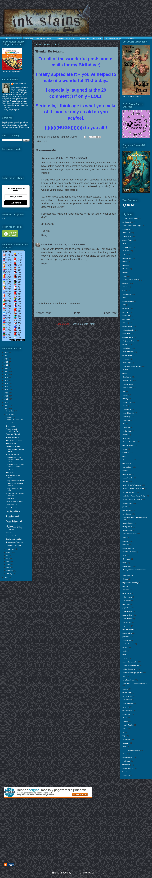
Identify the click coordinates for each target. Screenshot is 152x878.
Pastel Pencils (127, 619)
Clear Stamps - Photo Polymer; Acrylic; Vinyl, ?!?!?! (15, 459)
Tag (123, 732)
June (8, 558)
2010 (6, 402)
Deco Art (125, 359)
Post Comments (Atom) (83, 324)
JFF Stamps (126, 510)
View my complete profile (11, 110)
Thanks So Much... (12, 437)
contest (125, 344)
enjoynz (76, 872)
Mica (124, 555)
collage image (127, 326)
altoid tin (125, 244)
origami (125, 586)
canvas (124, 287)
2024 (6, 359)
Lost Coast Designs (129, 534)
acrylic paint (126, 222)
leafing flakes (127, 527)
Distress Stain (127, 388)
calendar (125, 283)
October (9, 417)
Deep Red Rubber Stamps (131, 366)
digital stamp (126, 377)
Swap (124, 729)
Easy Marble (126, 409)
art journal (126, 251)
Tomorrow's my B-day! (14, 440)
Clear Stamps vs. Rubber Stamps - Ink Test (15, 465)
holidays (125, 471)
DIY (123, 391)
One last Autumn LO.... (14, 539)
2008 (6, 408)
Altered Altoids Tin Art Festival (90, 38)
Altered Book (126, 236)
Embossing (126, 417)
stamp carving (127, 711)
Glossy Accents (127, 460)
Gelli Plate (126, 438)
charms (125, 312)
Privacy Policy (130, 38)
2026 (6, 353)
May (8, 561)
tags (123, 736)
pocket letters (127, 633)
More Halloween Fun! (13, 423)
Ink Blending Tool (128, 492)
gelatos (125, 435)
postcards (125, 637)
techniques (126, 739)
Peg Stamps (126, 622)
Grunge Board (127, 467)
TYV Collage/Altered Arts (131, 750)
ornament (125, 590)
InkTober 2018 (127, 503)
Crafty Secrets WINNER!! (15, 480)
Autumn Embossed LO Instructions (14, 522)
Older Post (109, 313)
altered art (126, 233)
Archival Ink (126, 247)
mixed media (126, 566)
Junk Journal (126, 514)
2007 (6, 578)
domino (125, 395)
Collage (125, 323)
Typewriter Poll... (12, 443)
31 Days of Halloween (130, 218)
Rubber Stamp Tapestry (130, 665)
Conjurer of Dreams (129, 341)
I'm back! (9, 533)
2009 (6, 405)
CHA (124, 305)
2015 (6, 387)
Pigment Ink (126, 626)
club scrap (126, 319)
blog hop (125, 269)
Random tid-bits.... (12, 505)
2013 (6, 393)
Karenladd (47, 244)
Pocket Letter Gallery (113, 38)
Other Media (126, 593)
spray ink (125, 707)
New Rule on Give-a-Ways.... (13, 476)
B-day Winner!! (11, 426)
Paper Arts (9, 469)
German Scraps (128, 445)
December (10, 411)
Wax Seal (125, 772)
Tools (124, 747)
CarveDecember (128, 301)
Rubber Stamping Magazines (132, 673)
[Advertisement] (28, 830)
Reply (44, 235)
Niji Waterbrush (127, 575)
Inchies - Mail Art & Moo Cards (133, 489)
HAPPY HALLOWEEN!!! (14, 420)
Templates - (10, 472)
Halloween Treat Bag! (13, 545)
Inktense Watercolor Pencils (132, 499)
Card (124, 290)
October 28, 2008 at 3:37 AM (71, 158)
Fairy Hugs (126, 427)
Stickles (125, 721)
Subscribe (16, 203)
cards (124, 298)
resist (124, 655)
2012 (6, 396)
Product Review (128, 644)
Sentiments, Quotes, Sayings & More (38, 38)
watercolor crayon (128, 768)
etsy (123, 424)
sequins (125, 689)
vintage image (127, 757)
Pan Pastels (126, 601)
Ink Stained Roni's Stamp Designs (134, 496)
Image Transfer (127, 478)
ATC (123, 254)
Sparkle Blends (127, 703)
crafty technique (128, 352)
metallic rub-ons (128, 548)
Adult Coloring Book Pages (131, 226)
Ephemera (126, 420)
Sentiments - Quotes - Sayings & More (135, 683)
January (9, 574)
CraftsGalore (126, 348)
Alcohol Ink (126, 229)
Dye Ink (125, 406)
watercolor (126, 765)
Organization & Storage (130, 583)
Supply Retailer (127, 725)
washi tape (126, 761)
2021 (6, 368)
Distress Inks (126, 381)
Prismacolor (126, 640)
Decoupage (126, 362)
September (10, 549)
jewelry (124, 507)
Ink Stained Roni (19, 84)
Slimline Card (127, 700)
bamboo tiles (126, 258)
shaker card (126, 693)
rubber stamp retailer (129, 662)
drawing (125, 399)
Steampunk (126, 714)
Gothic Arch (126, 463)
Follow (4, 219)
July (8, 555)
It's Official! (10, 499)
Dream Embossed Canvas (12, 517)
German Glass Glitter (129, 442)
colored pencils (127, 337)
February (9, 571)
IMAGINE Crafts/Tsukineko (131, 485)
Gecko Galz (126, 431)
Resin (124, 651)
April (8, 564)
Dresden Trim (127, 402)
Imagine (125, 481)
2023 (6, 362)
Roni (27, 127)
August (9, 552)
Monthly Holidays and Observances (134, 570)
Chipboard (126, 316)
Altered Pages (127, 240)
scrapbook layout (128, 680)
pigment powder (128, 629)
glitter (124, 456)
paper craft (126, 604)
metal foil (125, 545)
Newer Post (43, 313)
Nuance (125, 579)
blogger (125, 272)
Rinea (124, 658)
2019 (6, 374)
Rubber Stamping (128, 669)
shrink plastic (127, 696)
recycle (124, 647)
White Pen (126, 775)
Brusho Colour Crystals (130, 280)
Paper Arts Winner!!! (13, 434)
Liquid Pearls (127, 530)
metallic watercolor (129, 552)
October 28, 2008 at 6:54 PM (69, 244)
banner (124, 262)
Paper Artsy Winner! (13, 536)
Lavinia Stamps (127, 523)
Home (76, 313)
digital (124, 373)
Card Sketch (126, 294)
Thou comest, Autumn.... (14, 542)
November (10, 414)
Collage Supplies (128, 330)
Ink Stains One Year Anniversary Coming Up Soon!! (14, 528)
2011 (6, 399)
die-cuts (125, 370)
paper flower (126, 608)
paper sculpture (127, 615)
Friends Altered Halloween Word (12, 430)
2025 (6, 356)
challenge (125, 308)
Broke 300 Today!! (12, 454)
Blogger (99, 872)
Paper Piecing (127, 611)
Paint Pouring (127, 597)
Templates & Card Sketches (65, 38)
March (8, 567)
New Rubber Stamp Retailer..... (13, 512)
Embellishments (128, 413)
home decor (126, 474)
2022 (6, 365)
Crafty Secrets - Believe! (14, 502)
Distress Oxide (127, 384)
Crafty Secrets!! (11, 508)
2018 (6, 377)
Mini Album (126, 559)
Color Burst (126, 334)
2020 (6, 371)
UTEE (124, 754)
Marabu (125, 537)
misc (46, 141)
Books (124, 276)
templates (125, 743)
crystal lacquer (127, 355)
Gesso (124, 449)
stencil (124, 718)
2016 (6, 384)
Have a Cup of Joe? (13, 446)
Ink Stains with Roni (13, 38)
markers (125, 541)
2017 (6, 380)
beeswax (125, 265)
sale (123, 676)
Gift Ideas (125, 453)
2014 (6, 390)
